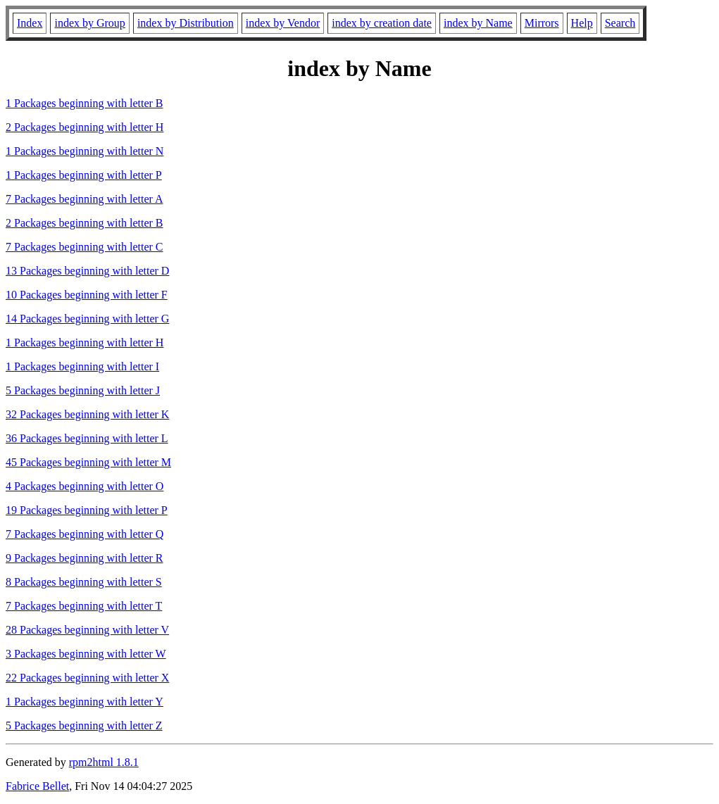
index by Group (89, 23)
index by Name (478, 23)
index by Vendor (283, 23)
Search (620, 23)
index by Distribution (185, 23)
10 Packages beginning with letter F (87, 295)
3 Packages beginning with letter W (86, 654)
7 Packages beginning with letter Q (84, 534)
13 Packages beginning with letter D (87, 271)
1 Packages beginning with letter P (84, 175)
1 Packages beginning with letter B (84, 103)
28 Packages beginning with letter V (87, 630)
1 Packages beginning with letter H (84, 342)
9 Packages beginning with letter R (84, 558)
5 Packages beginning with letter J (83, 390)
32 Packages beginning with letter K (87, 414)
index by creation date (382, 23)
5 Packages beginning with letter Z (84, 725)
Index (29, 23)
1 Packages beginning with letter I (82, 366)
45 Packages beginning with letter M (88, 462)
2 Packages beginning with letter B (84, 223)
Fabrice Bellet (37, 786)
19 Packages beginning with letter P (87, 510)
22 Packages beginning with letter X (87, 678)
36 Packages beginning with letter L (87, 438)
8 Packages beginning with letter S (84, 582)
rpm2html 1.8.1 (104, 762)
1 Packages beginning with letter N (84, 151)
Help (582, 23)
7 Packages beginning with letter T (84, 606)
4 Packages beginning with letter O (84, 486)
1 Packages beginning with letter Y (84, 702)
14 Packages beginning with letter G (87, 319)
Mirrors (542, 23)
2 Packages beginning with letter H (84, 127)
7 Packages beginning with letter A (84, 199)
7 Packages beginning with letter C (84, 247)
